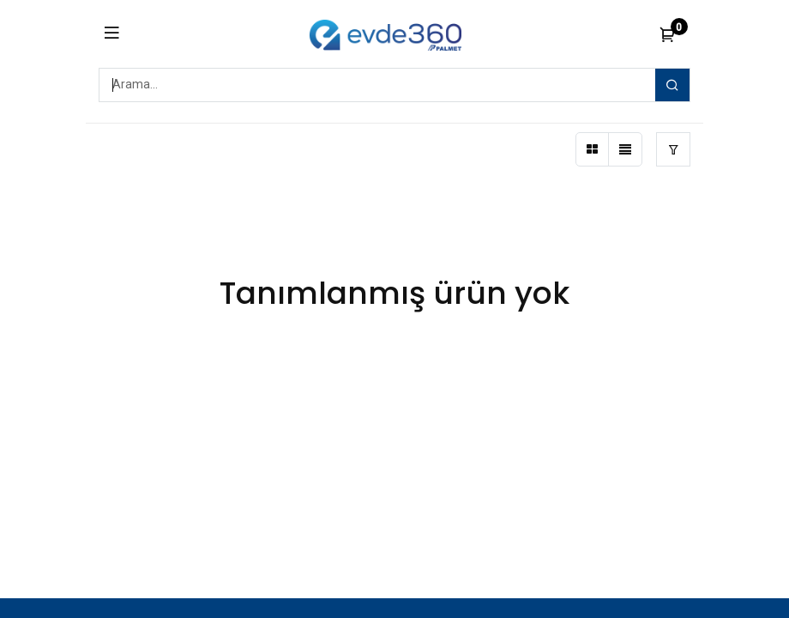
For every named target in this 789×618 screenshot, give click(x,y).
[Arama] (672, 85)
